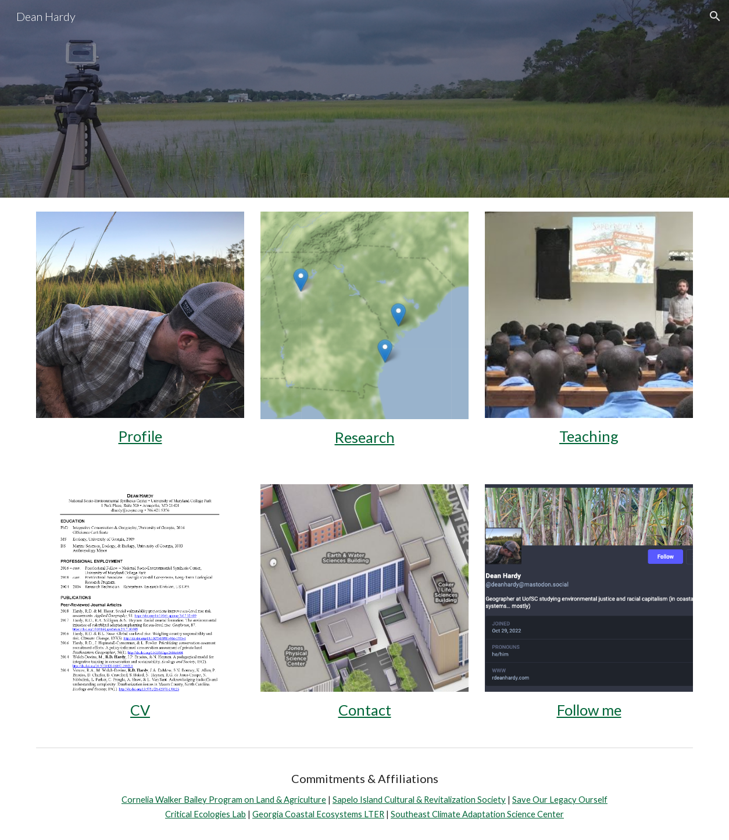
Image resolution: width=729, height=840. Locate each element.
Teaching (589, 436)
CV (140, 710)
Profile (140, 436)
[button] (715, 16)
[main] (140, 436)
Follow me (589, 710)
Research (365, 437)
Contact (364, 710)
